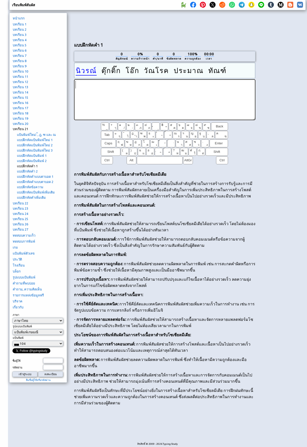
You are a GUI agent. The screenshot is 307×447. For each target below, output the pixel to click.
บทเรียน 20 (20, 123)
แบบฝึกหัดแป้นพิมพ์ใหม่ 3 (35, 150)
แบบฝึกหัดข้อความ (30, 187)
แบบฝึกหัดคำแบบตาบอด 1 (35, 176)
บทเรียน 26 (20, 224)
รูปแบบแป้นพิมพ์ (24, 277)
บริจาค (17, 301)
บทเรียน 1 (19, 24)
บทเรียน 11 (20, 76)
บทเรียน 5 (19, 45)
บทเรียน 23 (20, 208)
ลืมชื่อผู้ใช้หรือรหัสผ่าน (38, 380)
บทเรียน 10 (20, 71)
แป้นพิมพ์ (18, 337)
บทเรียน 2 (19, 29)
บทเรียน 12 (20, 82)
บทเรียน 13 (20, 87)
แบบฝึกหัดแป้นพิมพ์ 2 (32, 161)
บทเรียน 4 (19, 40)
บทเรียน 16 (20, 102)
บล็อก (17, 271)
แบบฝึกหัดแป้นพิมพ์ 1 (32, 155)
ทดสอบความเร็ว (24, 235)
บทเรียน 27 (20, 229)
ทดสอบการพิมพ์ (24, 241)
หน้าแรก (19, 18)
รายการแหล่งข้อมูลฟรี (28, 295)
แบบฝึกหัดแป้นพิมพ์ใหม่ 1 (35, 140)
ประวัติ (17, 259)
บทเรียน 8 (19, 61)
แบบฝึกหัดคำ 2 (27, 171)
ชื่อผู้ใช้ (16, 360)
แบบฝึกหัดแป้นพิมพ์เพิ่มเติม (36, 192)
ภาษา (16, 314)
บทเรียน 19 (20, 118)
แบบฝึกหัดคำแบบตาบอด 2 (35, 181)
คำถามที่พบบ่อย (24, 283)
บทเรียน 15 (20, 97)
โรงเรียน (19, 265)
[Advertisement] (282, 96)
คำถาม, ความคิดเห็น (27, 289)
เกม (15, 247)
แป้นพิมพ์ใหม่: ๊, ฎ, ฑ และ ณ (36, 134)
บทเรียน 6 (19, 50)
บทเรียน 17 (20, 108)
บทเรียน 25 (20, 219)
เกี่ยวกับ (18, 307)
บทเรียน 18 (20, 113)
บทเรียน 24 (20, 213)
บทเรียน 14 (20, 92)
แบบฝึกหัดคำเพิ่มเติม (31, 197)
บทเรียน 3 (19, 34)
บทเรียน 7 (19, 55)
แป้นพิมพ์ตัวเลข (24, 253)
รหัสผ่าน (17, 367)
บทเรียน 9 (19, 66)
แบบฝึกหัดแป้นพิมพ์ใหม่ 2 (35, 145)
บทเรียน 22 (20, 203)
